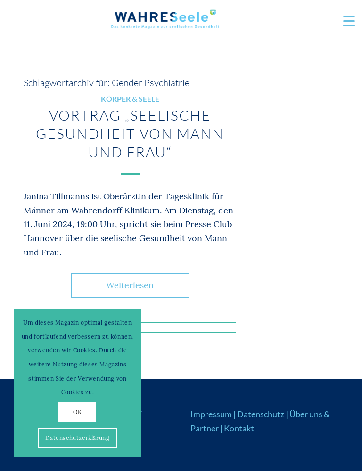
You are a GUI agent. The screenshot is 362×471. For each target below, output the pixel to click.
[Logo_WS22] (164, 21)
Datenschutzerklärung (77, 437)
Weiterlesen (130, 285)
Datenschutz (260, 414)
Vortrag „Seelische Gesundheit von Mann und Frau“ (130, 133)
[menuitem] (344, 21)
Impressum (211, 414)
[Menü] (344, 21)
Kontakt (239, 428)
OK (77, 411)
